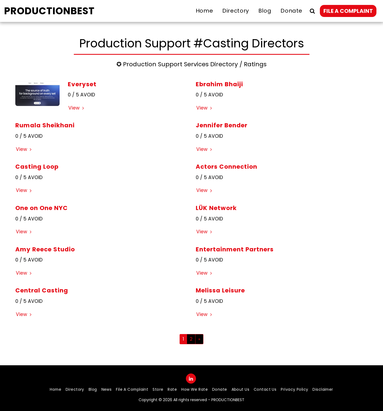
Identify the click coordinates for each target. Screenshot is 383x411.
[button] (312, 11)
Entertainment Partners (235, 249)
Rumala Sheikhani (45, 125)
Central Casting (41, 290)
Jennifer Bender (221, 125)
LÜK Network (216, 208)
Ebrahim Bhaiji (219, 84)
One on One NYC (41, 208)
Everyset (82, 84)
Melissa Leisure (220, 290)
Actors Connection (226, 166)
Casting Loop (37, 166)
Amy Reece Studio (45, 249)
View (77, 108)
